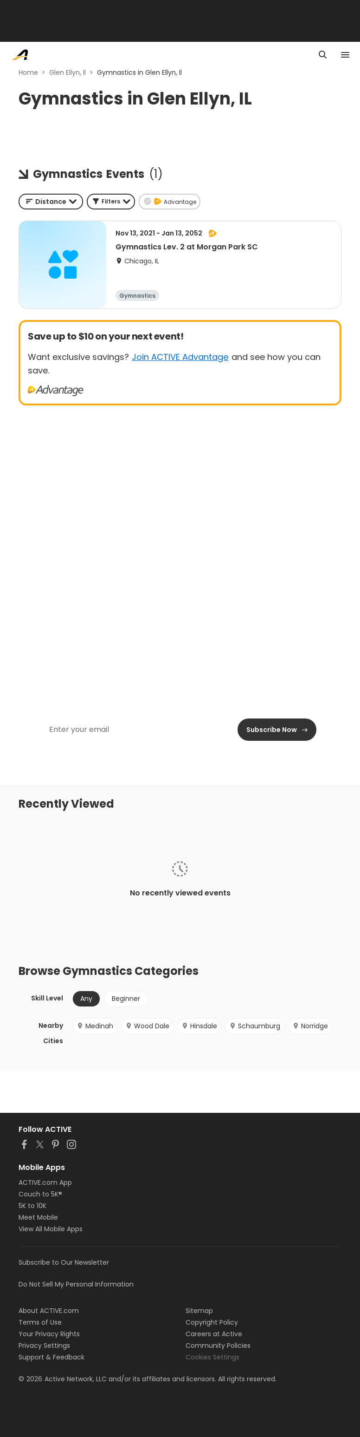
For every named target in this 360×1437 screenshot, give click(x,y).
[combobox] (51, 201)
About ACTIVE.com (49, 1310)
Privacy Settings (44, 1345)
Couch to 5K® (40, 1194)
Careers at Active (214, 1334)
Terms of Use (40, 1322)
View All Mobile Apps (51, 1229)
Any (86, 998)
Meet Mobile (38, 1217)
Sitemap (199, 1310)
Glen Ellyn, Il (67, 72)
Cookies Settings (212, 1357)
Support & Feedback (51, 1357)
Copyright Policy (212, 1322)
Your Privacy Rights (49, 1334)
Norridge (310, 1026)
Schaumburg (254, 1026)
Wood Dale (147, 1026)
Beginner (126, 998)
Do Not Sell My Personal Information (76, 1284)
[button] (111, 201)
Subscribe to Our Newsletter (64, 1262)
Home (28, 72)
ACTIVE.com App (45, 1182)
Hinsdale (199, 1026)
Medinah (95, 1026)
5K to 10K (32, 1205)
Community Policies (218, 1345)
